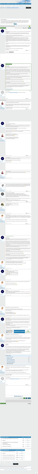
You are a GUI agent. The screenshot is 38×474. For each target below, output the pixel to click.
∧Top (36, 473)
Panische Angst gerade (6, 444)
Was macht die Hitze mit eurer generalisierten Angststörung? (13, 458)
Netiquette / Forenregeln (22, 469)
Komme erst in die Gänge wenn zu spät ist (10, 455)
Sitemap (26, 469)
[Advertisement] (18, 230)
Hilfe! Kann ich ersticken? (7, 446)
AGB (19, 469)
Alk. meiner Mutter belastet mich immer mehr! (10, 438)
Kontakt (5, 469)
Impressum (10, 469)
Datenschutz (12, 469)
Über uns (7, 469)
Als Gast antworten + (3, 403)
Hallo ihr (4, 440)
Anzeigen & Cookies (16, 469)
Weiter (29, 398)
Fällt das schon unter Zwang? (7, 26)
